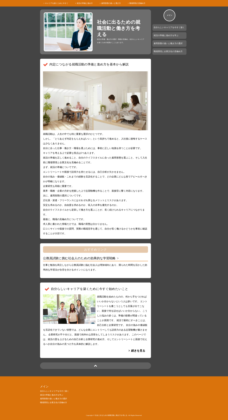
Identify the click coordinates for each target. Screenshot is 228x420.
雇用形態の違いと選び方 (111, 3)
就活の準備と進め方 (85, 3)
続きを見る (138, 350)
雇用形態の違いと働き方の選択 (168, 43)
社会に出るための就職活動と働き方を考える (118, 28)
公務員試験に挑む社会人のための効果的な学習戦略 (79, 258)
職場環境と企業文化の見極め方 (168, 51)
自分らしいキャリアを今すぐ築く (169, 27)
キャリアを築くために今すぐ (56, 3)
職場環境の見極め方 (137, 3)
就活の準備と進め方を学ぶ (166, 35)
